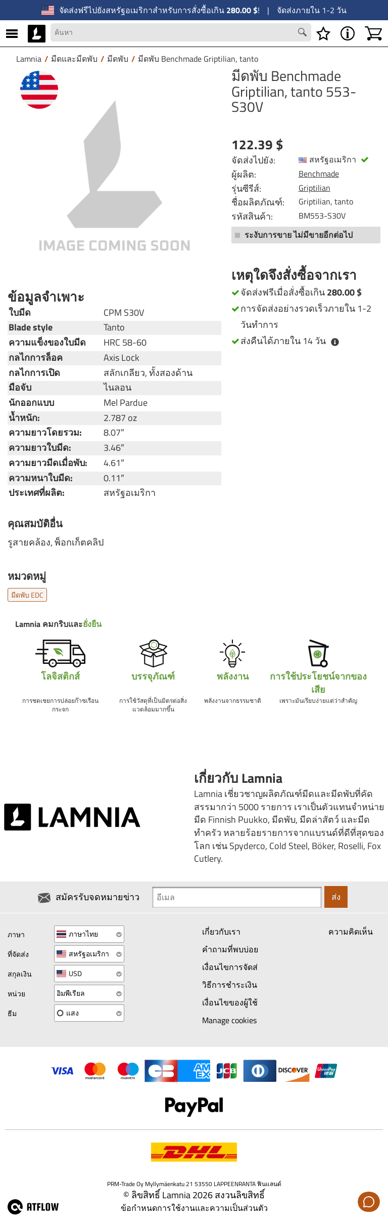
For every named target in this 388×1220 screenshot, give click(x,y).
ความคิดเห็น (350, 932)
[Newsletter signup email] (237, 897)
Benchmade (319, 173)
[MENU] (12, 33)
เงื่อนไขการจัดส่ (230, 967)
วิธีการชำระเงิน (229, 985)
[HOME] (36, 33)
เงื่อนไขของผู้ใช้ (230, 1002)
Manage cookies (229, 1020)
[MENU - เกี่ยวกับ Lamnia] (347, 33)
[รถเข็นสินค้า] (373, 33)
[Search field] (181, 32)
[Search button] (303, 33)
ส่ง (336, 897)
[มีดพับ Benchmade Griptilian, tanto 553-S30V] (114, 175)
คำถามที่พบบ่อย (230, 950)
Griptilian (314, 188)
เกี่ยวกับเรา (221, 932)
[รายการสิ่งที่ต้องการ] (323, 33)
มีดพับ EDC (27, 595)
